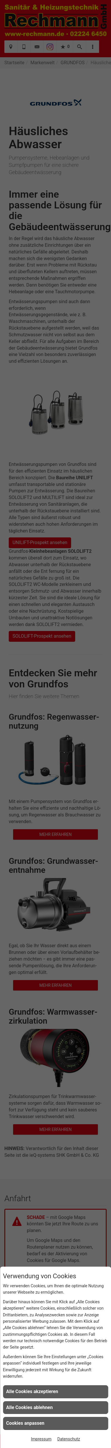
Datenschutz (68, 1439)
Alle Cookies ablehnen (29, 1407)
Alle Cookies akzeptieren (32, 1391)
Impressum (41, 1439)
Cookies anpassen (25, 1423)
